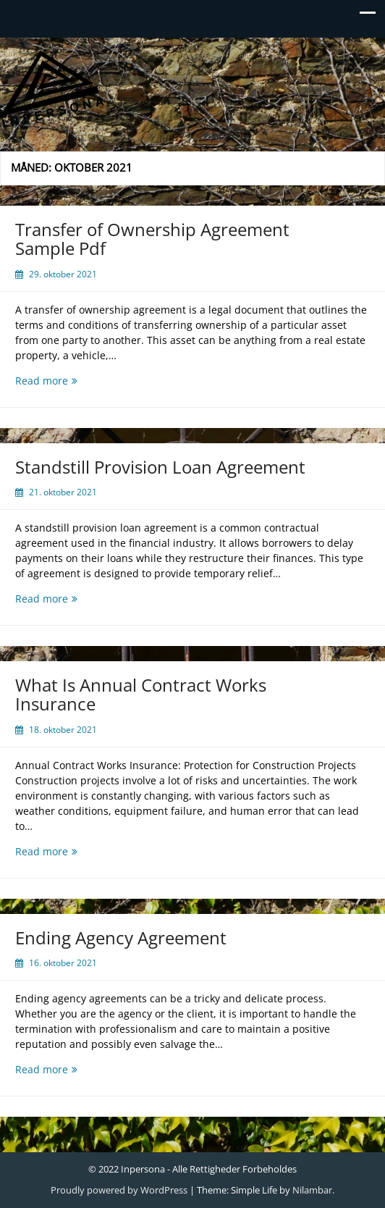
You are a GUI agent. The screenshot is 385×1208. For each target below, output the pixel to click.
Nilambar (312, 1189)
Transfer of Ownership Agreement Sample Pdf (152, 238)
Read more (68, 380)
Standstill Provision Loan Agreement (160, 467)
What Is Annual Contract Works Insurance (140, 694)
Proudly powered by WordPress (119, 1189)
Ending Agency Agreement (121, 937)
